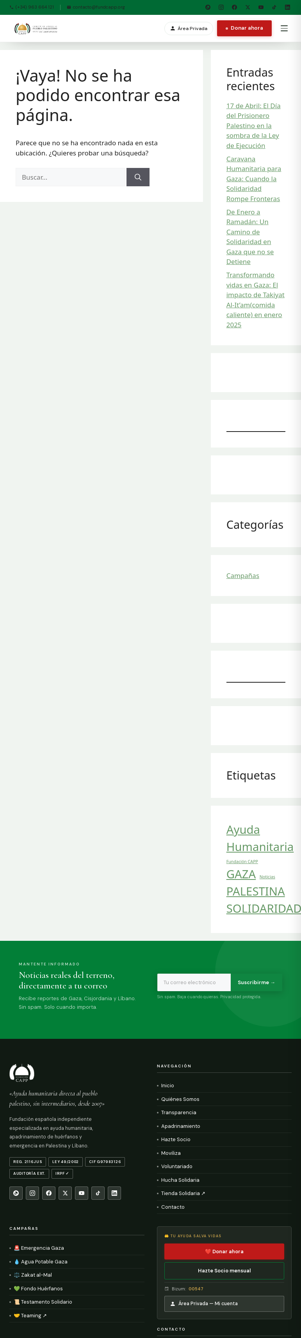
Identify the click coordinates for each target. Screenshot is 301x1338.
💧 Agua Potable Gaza (41, 1261)
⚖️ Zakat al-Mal (33, 1275)
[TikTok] (274, 7)
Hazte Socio (176, 1139)
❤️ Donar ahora (224, 1251)
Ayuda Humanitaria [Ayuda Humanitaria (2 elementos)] (260, 838)
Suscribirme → (256, 982)
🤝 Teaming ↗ (30, 1315)
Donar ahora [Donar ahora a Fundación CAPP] (244, 28)
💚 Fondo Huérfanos (38, 1288)
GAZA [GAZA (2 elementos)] (241, 874)
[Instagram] (221, 7)
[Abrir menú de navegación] (284, 28)
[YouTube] (260, 7)
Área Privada (188, 28)
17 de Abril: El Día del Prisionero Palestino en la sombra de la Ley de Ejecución (253, 125)
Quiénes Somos (180, 1099)
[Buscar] (138, 177)
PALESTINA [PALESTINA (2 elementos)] (255, 891)
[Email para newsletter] (194, 983)
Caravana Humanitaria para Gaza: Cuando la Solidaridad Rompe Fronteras (253, 178)
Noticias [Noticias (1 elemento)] (267, 877)
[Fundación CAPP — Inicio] (36, 28)
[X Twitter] (247, 7)
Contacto (173, 1207)
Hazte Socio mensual (224, 1270)
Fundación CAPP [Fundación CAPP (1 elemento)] (242, 861)
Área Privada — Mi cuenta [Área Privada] (204, 1304)
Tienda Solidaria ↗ (183, 1193)
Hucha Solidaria (180, 1180)
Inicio (167, 1085)
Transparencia (178, 1112)
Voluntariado (176, 1166)
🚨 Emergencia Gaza (39, 1248)
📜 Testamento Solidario (43, 1302)
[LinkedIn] (287, 7)
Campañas (242, 575)
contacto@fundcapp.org (96, 7)
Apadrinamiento (180, 1126)
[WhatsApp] (207, 7)
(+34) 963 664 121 (31, 7)
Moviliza (171, 1153)
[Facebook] (234, 7)
